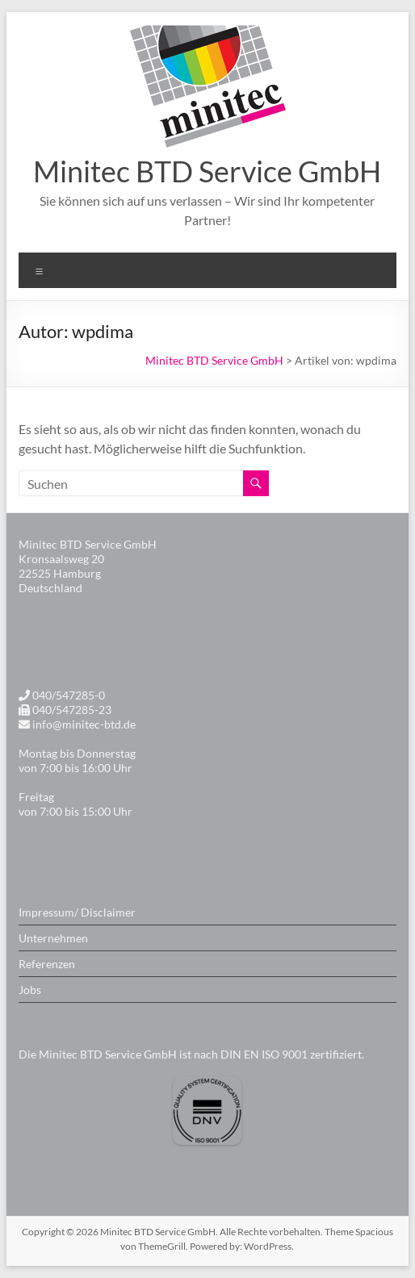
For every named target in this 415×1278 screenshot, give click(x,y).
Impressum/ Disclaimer (77, 912)
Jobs (30, 989)
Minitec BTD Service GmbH (207, 171)
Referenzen (47, 964)
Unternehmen (53, 938)
